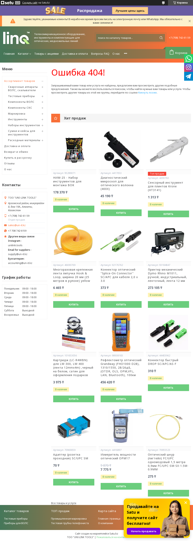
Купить (74, 209)
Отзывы (9, 163)
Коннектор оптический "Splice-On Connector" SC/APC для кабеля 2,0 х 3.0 (119, 275)
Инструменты (17, 119)
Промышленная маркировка (69, 518)
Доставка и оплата (75, 53)
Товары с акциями (46, 53)
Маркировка (16, 113)
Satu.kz (113, 533)
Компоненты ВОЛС (21, 102)
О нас (116, 53)
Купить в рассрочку (18, 157)
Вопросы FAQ (100, 53)
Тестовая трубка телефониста (70, 523)
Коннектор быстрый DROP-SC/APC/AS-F (163, 362)
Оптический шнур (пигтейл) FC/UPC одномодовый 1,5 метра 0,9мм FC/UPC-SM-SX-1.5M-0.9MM (168, 462)
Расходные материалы (24, 140)
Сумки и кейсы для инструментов (21, 132)
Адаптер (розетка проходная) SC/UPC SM (70, 456)
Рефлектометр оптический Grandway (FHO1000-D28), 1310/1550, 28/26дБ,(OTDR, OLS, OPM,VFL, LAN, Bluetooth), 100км (121, 367)
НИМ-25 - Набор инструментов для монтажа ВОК (67, 181)
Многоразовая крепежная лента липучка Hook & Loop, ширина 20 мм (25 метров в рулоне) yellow (73, 275)
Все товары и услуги (63, 503)
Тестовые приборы (21, 96)
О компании (105, 523)
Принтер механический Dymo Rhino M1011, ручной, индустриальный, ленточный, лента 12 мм (167, 275)
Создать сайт (29, 2)
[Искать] (161, 38)
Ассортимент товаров (19, 81)
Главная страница (109, 518)
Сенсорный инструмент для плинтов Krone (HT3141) (165, 186)
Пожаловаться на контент (111, 537)
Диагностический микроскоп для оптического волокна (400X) (117, 183)
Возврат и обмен (16, 152)
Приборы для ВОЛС (16, 523)
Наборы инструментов (24, 125)
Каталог (23, 53)
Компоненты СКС (20, 107)
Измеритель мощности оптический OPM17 (118, 456)
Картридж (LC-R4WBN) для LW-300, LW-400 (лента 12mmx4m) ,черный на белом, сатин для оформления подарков (73, 367)
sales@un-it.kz (17, 225)
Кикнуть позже (147, 92)
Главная (9, 53)
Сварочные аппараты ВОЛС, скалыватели (23, 88)
